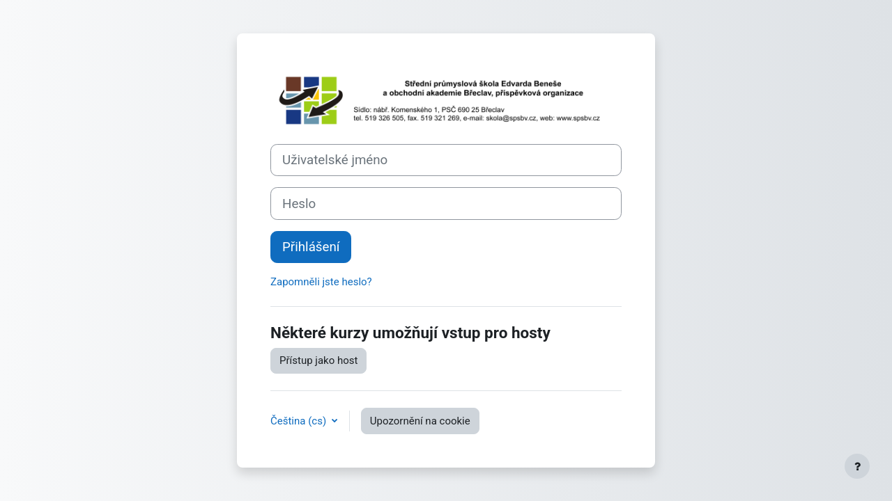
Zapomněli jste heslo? (321, 282)
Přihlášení (310, 247)
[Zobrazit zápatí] (857, 466)
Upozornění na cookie (420, 421)
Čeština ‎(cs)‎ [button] (299, 421)
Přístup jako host (318, 360)
